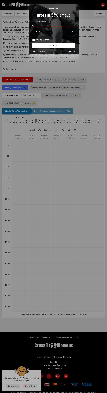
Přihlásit (53, 46)
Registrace (71, 51)
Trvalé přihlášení (42, 40)
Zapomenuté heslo (39, 51)
